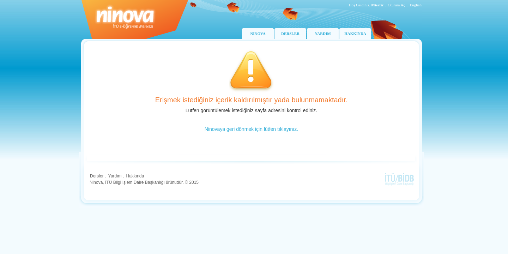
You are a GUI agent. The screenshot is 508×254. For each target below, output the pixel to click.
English (416, 5)
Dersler (97, 176)
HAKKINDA (355, 33)
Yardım (115, 176)
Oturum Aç (396, 5)
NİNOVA (257, 33)
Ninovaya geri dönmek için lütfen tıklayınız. (251, 129)
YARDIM (323, 33)
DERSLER (290, 33)
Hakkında (135, 176)
